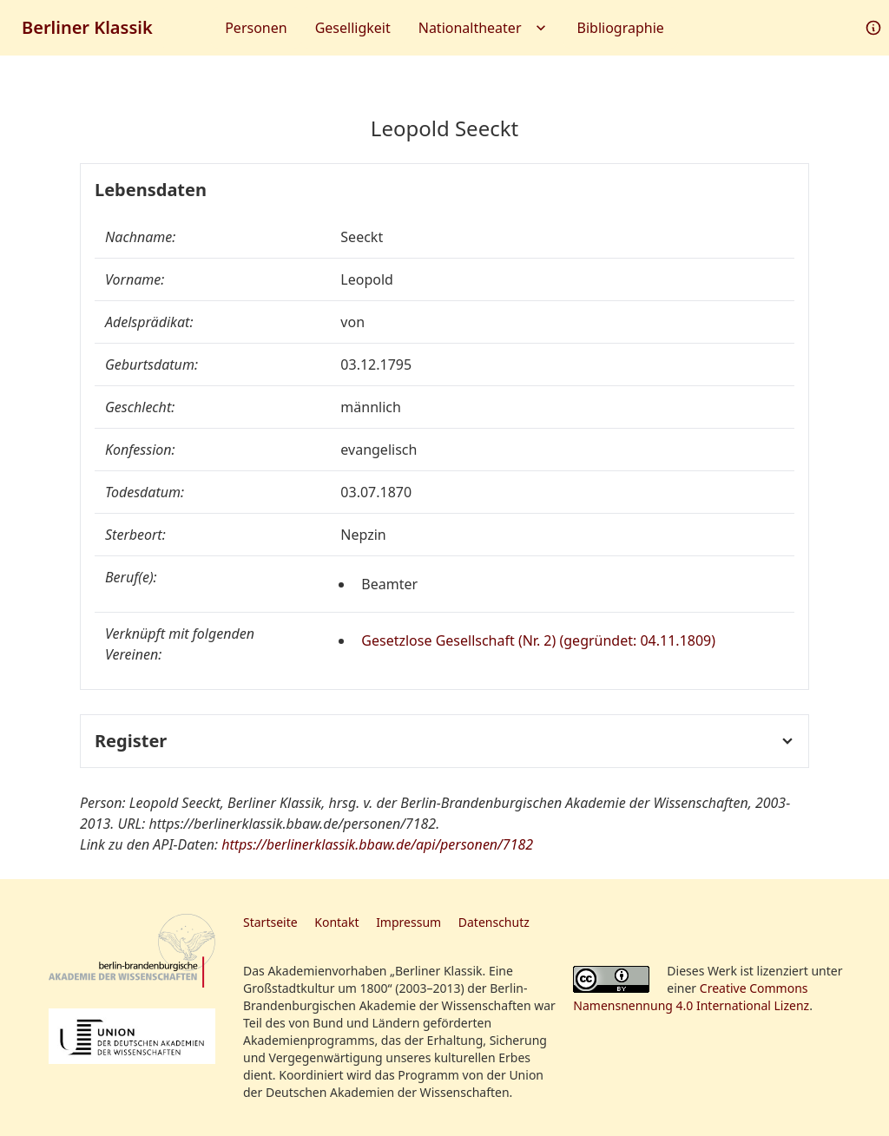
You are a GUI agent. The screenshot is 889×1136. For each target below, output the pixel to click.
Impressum (408, 922)
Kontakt (336, 922)
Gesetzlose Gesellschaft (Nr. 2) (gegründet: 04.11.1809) (538, 640)
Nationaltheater (484, 27)
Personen (255, 27)
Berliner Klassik (87, 27)
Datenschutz (494, 922)
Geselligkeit (353, 27)
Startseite (270, 922)
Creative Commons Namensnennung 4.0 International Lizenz (691, 997)
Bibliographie (620, 27)
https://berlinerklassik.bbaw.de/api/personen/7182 (377, 844)
